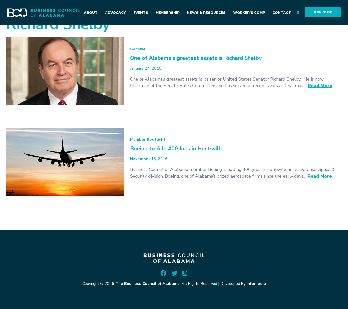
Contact (281, 12)
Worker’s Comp (249, 12)
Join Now (323, 12)
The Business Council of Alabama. (148, 283)
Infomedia (256, 283)
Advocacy (115, 12)
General (137, 49)
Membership (168, 12)
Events (140, 12)
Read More (320, 86)
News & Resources (206, 12)
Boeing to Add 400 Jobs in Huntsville (177, 148)
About (91, 12)
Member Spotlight (147, 139)
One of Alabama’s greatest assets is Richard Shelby (196, 58)
